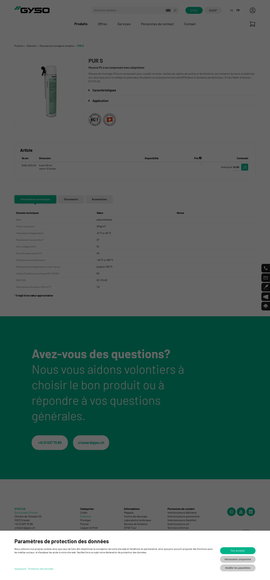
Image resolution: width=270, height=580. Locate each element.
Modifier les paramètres (237, 568)
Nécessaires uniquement (238, 559)
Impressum (20, 568)
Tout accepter (238, 550)
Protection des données (40, 568)
